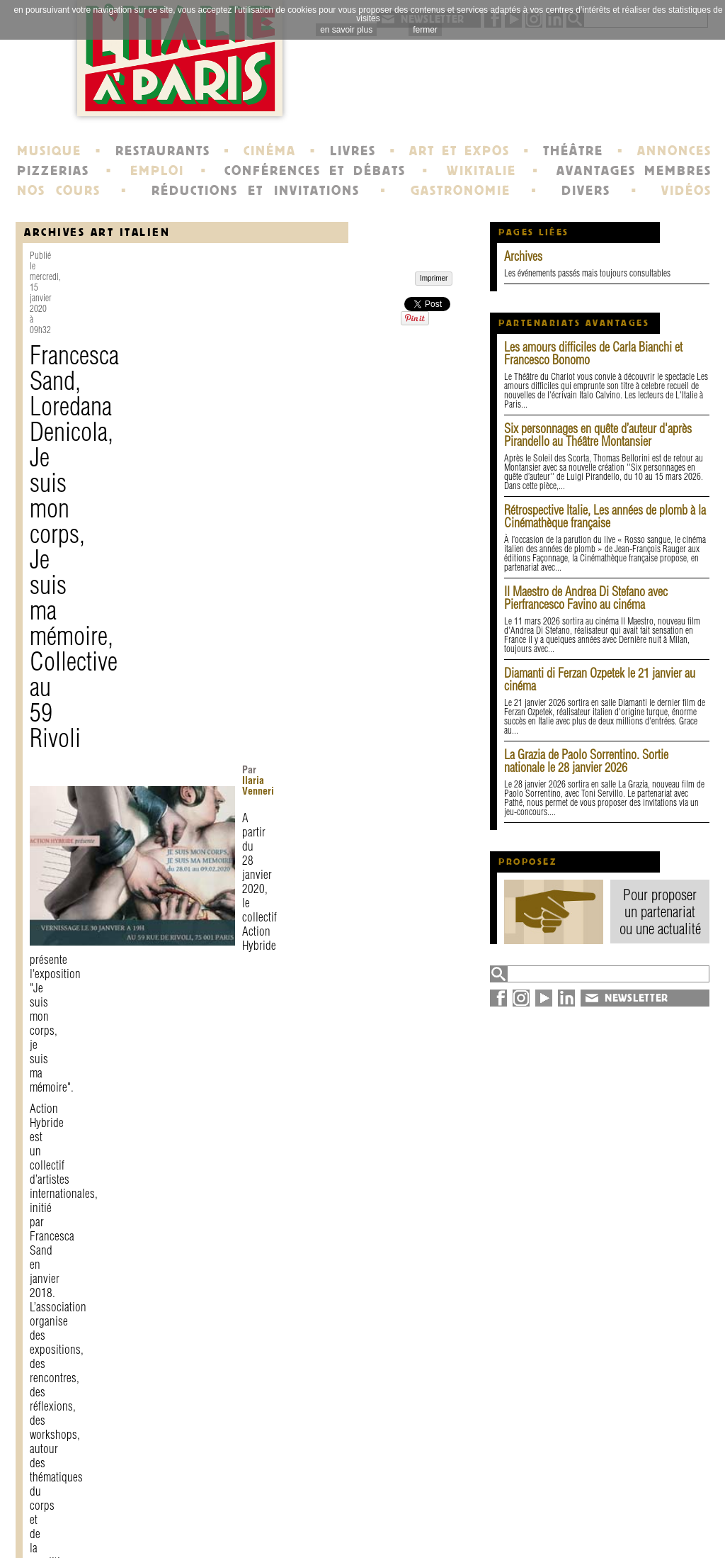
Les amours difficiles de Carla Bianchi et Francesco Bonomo (593, 353)
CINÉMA (270, 151)
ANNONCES (674, 151)
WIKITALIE (481, 171)
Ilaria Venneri (286, 363)
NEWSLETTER (636, 998)
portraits (325, 1520)
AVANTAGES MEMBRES (634, 171)
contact (186, 1507)
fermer (425, 30)
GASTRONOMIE (460, 191)
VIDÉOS (686, 191)
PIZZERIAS (53, 171)
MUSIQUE (49, 151)
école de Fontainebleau (364, 1532)
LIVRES (353, 151)
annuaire (594, 1507)
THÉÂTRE (573, 151)
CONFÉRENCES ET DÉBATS (314, 171)
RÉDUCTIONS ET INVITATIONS (256, 191)
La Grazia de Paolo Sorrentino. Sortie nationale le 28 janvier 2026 (586, 760)
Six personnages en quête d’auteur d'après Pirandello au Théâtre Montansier (598, 434)
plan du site (603, 1520)
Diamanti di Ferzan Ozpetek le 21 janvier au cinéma (599, 679)
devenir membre (210, 1532)
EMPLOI (157, 171)
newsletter (464, 1507)
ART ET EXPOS (459, 151)
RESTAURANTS (162, 151)
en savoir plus (346, 30)
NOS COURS (59, 191)
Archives (523, 256)
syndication (600, 1532)
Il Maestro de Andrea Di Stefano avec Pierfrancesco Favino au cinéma (586, 597)
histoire (322, 1507)
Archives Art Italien (97, 232)
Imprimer (62, 1390)
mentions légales (212, 1520)
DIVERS (585, 191)
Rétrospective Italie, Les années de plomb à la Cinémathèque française (605, 516)
